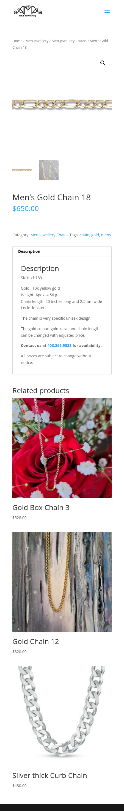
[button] (103, 63)
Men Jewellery (37, 40)
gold (95, 234)
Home (17, 40)
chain (84, 234)
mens (106, 234)
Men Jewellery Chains (69, 40)
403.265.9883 (59, 345)
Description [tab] (29, 251)
